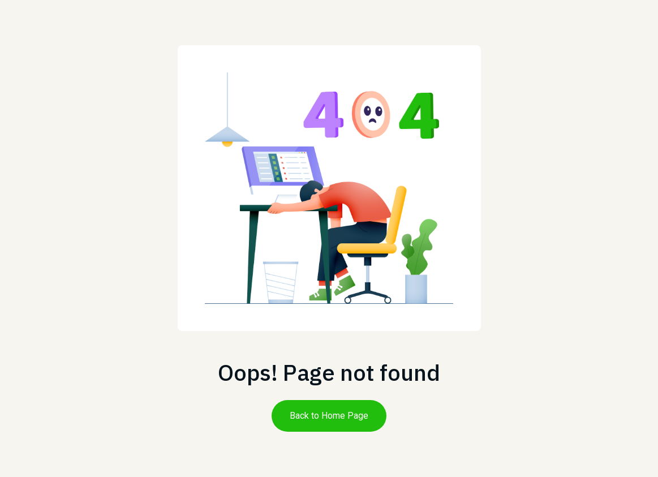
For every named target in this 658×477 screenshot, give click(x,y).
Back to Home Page (329, 415)
